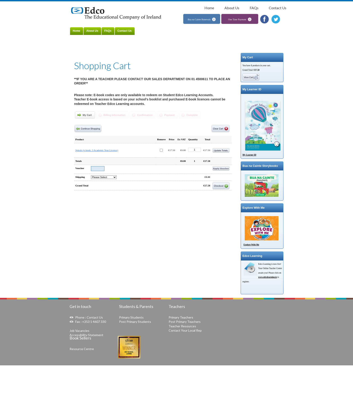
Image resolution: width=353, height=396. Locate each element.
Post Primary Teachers (185, 322)
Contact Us (277, 8)
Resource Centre (82, 349)
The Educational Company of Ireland (117, 14)
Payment (169, 115)
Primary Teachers (181, 317)
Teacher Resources (182, 326)
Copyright (275, 372)
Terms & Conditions (171, 372)
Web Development (266, 388)
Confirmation (145, 115)
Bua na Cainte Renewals (199, 19)
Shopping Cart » (101, 3)
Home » (89, 3)
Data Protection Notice (254, 372)
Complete (192, 115)
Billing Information (115, 115)
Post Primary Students (135, 322)
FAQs (254, 8)
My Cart (87, 115)
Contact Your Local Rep (185, 330)
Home (209, 8)
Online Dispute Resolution (199, 372)
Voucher (79, 168)
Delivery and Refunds (228, 372)
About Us (231, 8)
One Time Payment (237, 19)
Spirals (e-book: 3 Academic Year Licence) (96, 150)
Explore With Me (251, 245)
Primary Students (131, 317)
